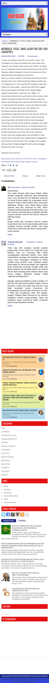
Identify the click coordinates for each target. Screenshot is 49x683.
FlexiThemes (12, 679)
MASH (45, 676)
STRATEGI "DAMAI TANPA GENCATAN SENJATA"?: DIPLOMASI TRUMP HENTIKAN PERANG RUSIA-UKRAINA (19, 398)
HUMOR (4, 442)
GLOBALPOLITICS (8, 435)
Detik (6, 486)
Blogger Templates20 (29, 681)
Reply (10, 234)
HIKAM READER (15, 242)
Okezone (7, 493)
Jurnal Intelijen (10, 502)
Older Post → (41, 176)
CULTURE (5, 431)
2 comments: (32, 56)
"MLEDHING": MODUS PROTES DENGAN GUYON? (25, 589)
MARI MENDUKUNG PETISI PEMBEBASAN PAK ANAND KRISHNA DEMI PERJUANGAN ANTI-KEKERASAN (22, 545)
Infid (6, 499)
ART (3, 428)
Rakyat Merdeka (11, 496)
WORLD (4, 475)
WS (9, 187)
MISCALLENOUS (8, 446)
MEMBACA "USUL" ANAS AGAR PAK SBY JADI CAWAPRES (24, 50)
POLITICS (5, 453)
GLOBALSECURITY (9, 439)
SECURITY (5, 471)
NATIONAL (6, 449)
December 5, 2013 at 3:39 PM (22, 187)
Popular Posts (8, 521)
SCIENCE (5, 467)
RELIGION (5, 464)
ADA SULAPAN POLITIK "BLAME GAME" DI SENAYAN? (20, 410)
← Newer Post (8, 176)
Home (4, 41)
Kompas (7, 489)
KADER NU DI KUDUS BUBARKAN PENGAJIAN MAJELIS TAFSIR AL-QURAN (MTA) (22, 560)
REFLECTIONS (7, 457)
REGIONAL (5, 460)
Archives (22, 521)
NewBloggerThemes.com (38, 679)
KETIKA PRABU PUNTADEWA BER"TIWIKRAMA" (25, 574)
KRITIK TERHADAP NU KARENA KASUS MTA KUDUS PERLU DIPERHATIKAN (27, 528)
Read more (13, 366)
